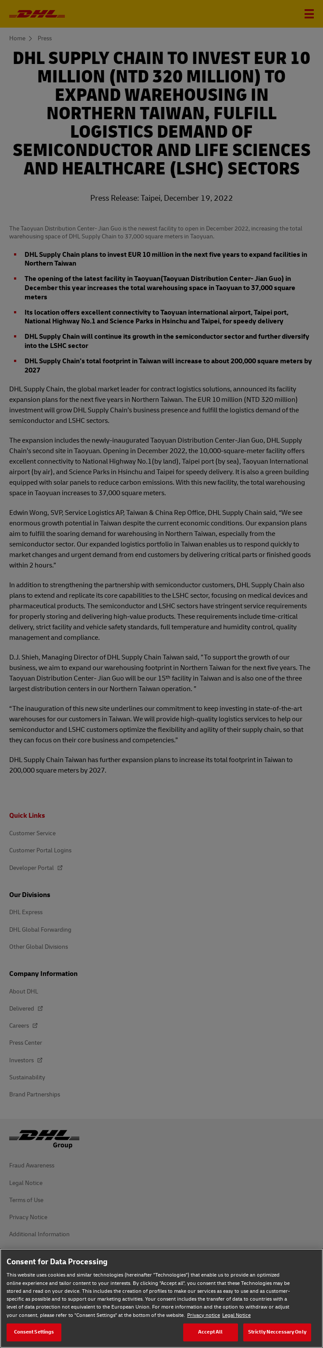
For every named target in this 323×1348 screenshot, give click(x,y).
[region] (161, 1298)
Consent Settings (34, 1332)
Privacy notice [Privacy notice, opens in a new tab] (203, 1315)
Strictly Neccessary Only (277, 1332)
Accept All (210, 1332)
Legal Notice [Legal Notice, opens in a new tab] (236, 1315)
